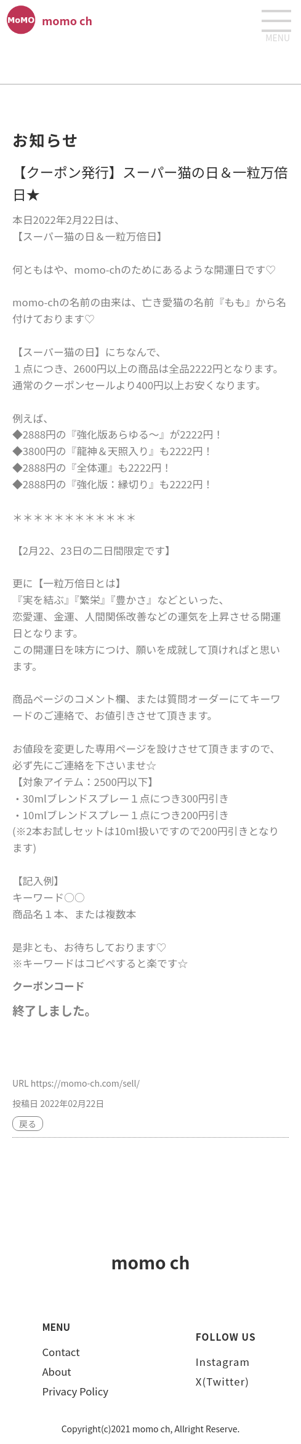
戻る (27, 1123)
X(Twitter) (222, 1381)
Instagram (223, 1361)
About (56, 1371)
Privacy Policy (75, 1391)
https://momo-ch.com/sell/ (85, 1083)
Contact (60, 1351)
